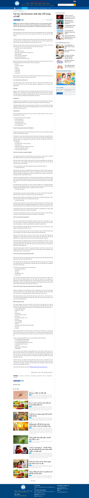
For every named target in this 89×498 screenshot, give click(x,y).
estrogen (22, 375)
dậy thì (44, 375)
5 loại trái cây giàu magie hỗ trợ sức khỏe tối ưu (40, 415)
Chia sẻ (18, 19)
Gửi (14, 19)
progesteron (33, 375)
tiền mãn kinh (49, 375)
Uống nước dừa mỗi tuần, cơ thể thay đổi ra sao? (39, 438)
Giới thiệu (19, 8)
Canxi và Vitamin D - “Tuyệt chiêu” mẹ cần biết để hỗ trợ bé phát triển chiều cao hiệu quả (40, 449)
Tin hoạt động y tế (43, 8)
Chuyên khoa (24, 8)
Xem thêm (33, 480)
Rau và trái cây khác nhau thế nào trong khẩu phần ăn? (40, 404)
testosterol (27, 375)
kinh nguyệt (39, 375)
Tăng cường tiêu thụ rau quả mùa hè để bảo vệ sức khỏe (41, 472)
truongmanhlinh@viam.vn (62, 491)
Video (50, 8)
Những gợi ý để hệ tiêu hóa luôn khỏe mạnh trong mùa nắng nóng (39, 425)
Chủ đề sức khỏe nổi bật (33, 8)
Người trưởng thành (49, 19)
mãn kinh (15, 377)
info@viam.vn (40, 496)
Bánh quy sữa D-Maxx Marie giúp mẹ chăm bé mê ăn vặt (40, 462)
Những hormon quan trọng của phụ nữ (38, 367)
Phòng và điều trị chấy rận (37, 393)
